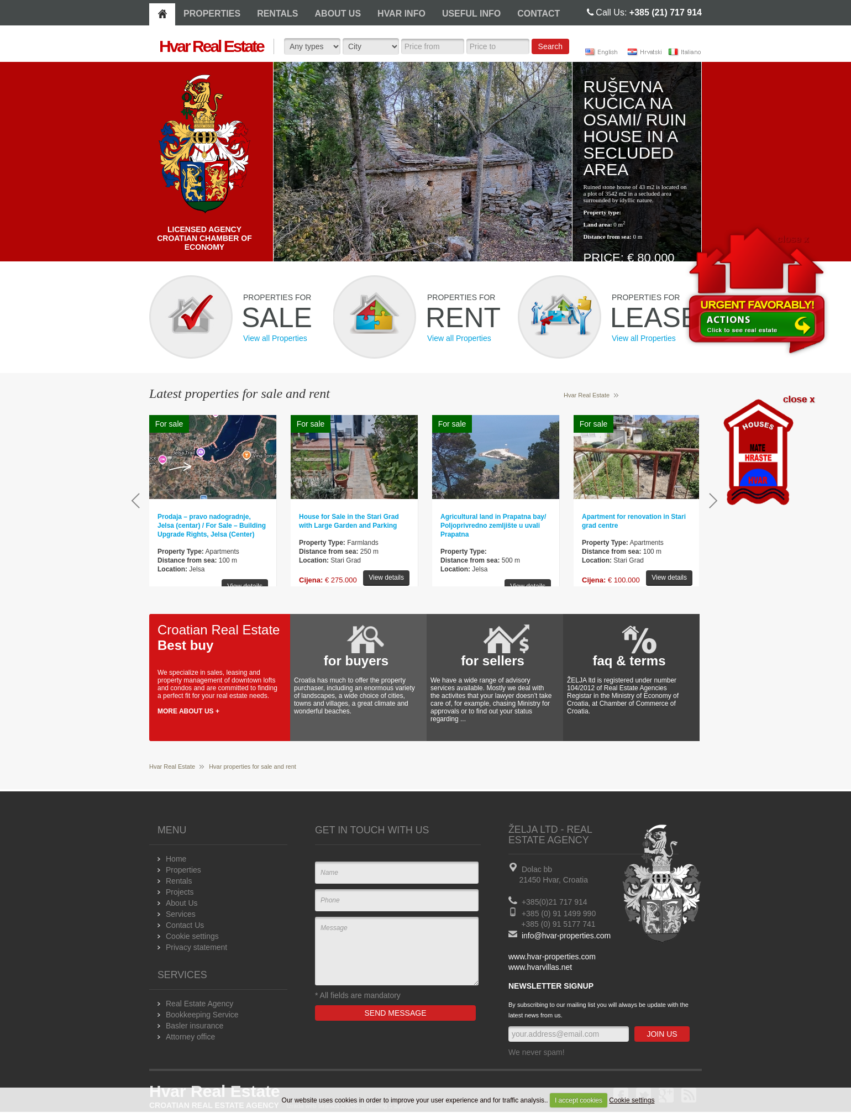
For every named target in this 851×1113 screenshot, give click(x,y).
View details (244, 586)
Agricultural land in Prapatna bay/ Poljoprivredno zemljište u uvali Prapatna (493, 525)
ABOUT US (338, 13)
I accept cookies (578, 1100)
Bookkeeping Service (202, 1014)
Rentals (179, 880)
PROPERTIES (211, 13)
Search (550, 46)
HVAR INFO (401, 13)
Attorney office (190, 1036)
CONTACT (538, 13)
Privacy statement (196, 947)
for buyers (356, 660)
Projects (180, 892)
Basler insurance (194, 1025)
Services (181, 914)
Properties (183, 869)
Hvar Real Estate (587, 395)
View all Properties (275, 338)
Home (176, 858)
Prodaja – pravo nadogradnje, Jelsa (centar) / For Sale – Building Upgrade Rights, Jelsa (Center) (211, 525)
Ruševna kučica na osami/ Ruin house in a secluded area (635, 128)
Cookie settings (631, 1100)
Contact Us (185, 925)
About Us (182, 903)
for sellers (492, 660)
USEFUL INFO (471, 13)
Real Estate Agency (199, 1003)
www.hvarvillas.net (540, 967)
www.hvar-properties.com (552, 956)
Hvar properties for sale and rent (252, 766)
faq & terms (628, 660)
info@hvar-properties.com (566, 935)
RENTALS (277, 13)
